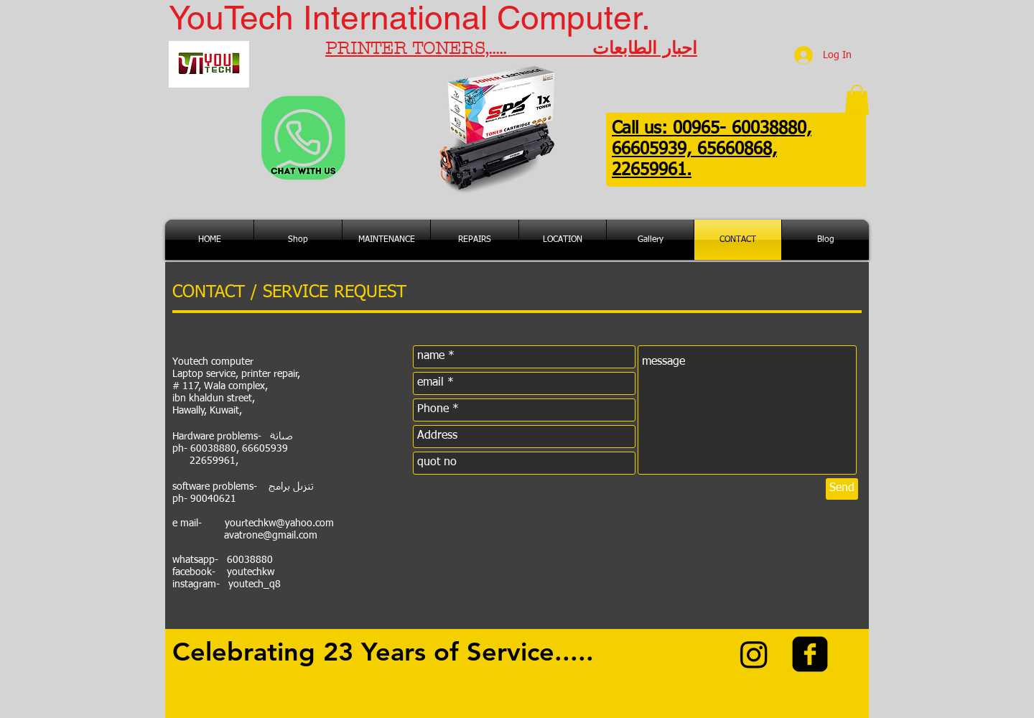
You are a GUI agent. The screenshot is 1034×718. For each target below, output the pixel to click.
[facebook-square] (810, 654)
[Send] (842, 489)
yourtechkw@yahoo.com (279, 523)
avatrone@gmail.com (270, 536)
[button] (857, 100)
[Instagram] (754, 654)
